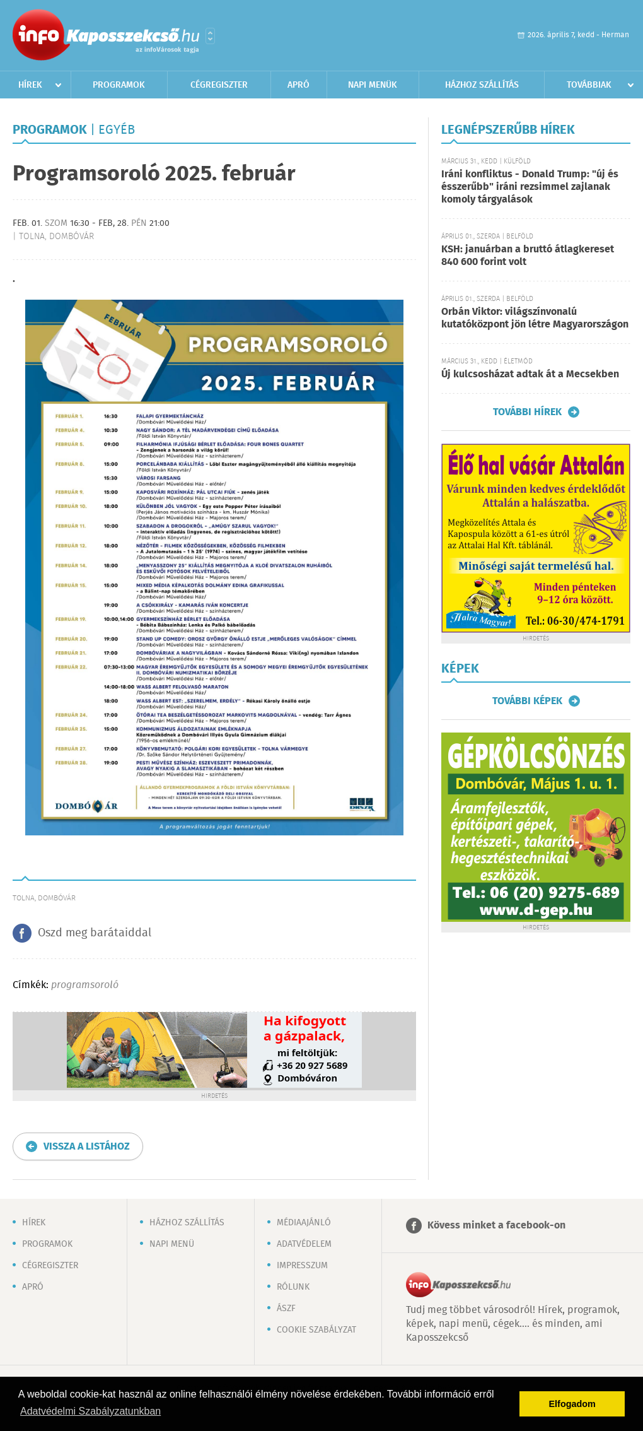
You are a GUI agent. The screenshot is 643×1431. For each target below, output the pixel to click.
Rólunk (293, 1287)
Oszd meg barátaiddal (94, 933)
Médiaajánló (304, 1223)
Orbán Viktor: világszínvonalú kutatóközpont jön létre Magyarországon (535, 318)
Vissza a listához (86, 1147)
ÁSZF (286, 1309)
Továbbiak (589, 85)
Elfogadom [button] (572, 1404)
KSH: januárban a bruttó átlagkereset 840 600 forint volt (527, 256)
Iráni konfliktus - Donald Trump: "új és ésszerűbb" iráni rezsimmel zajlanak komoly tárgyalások (529, 187)
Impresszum (302, 1266)
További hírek (527, 412)
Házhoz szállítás (482, 85)
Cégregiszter (219, 85)
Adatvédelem (304, 1244)
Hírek (30, 85)
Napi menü (171, 1244)
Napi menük (372, 85)
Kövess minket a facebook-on (496, 1226)
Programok (119, 85)
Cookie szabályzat (316, 1330)
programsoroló (85, 985)
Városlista (210, 36)
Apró (298, 85)
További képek (527, 701)
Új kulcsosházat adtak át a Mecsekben (530, 374)
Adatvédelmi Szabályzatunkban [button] (90, 1411)
